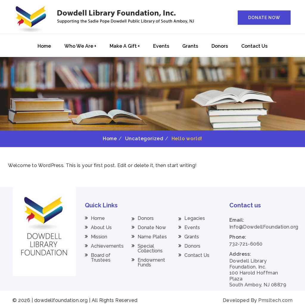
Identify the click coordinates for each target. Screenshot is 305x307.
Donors (219, 46)
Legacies (194, 218)
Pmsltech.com (275, 300)
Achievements (107, 246)
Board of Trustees (101, 258)
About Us (101, 227)
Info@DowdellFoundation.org (263, 227)
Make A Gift (125, 46)
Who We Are (80, 46)
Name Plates (152, 237)
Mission (99, 237)
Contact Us (254, 46)
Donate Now (152, 227)
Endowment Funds (151, 262)
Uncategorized (144, 138)
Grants (190, 46)
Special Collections (150, 248)
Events (161, 46)
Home (44, 46)
